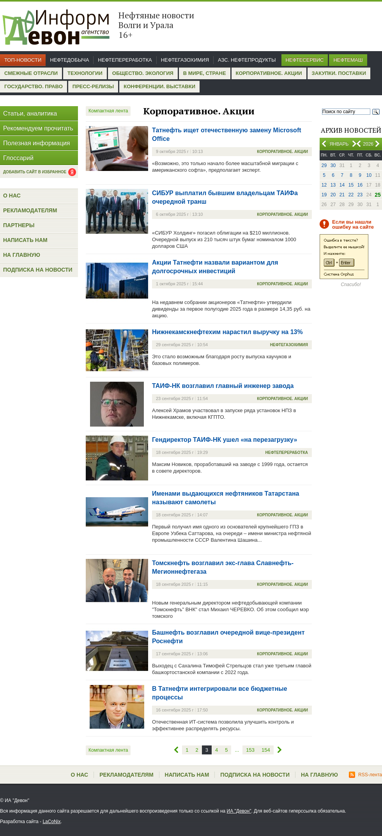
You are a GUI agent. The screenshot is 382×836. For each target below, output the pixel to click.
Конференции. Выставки (159, 86)
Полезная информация (36, 143)
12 (324, 185)
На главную (21, 255)
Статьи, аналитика (30, 113)
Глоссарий (18, 158)
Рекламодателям (30, 210)
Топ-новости (22, 60)
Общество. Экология (142, 73)
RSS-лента (365, 775)
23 (360, 194)
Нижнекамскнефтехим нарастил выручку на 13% (227, 332)
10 (368, 175)
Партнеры (18, 225)
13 (333, 185)
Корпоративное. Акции (269, 73)
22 (351, 194)
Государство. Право (33, 86)
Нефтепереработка (125, 60)
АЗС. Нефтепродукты (247, 60)
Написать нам (25, 240)
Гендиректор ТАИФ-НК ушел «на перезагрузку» (224, 439)
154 (266, 750)
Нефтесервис (305, 60)
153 (250, 750)
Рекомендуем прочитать (38, 128)
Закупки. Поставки (339, 73)
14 (342, 185)
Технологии (85, 73)
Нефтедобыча (69, 60)
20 (333, 194)
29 (324, 165)
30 (333, 165)
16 (360, 185)
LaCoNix (51, 821)
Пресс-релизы (93, 86)
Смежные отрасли (31, 73)
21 (342, 194)
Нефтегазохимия (185, 60)
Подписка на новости (38, 270)
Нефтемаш (348, 60)
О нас (12, 195)
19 (324, 194)
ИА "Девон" (239, 811)
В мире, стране (204, 73)
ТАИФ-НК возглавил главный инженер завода (223, 385)
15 (351, 185)
